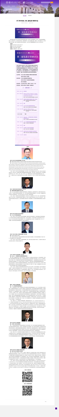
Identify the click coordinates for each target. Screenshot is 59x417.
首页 (6, 11)
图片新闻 (11, 11)
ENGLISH (38, 2)
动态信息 (30, 15)
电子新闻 (9, 11)
